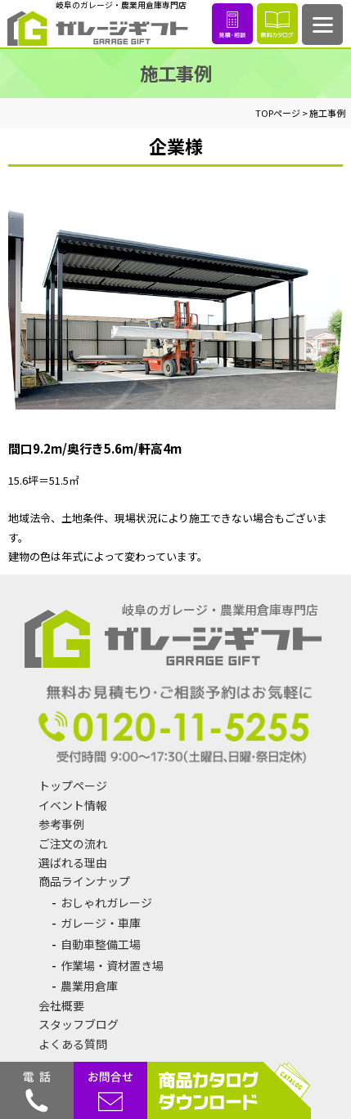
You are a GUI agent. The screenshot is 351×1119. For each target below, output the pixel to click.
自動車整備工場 (101, 944)
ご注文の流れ (72, 843)
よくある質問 (72, 1044)
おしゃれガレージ (106, 902)
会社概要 (61, 1005)
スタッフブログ (78, 1024)
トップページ (72, 785)
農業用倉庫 (89, 986)
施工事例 (327, 112)
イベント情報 (72, 805)
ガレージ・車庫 (101, 923)
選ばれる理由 (72, 862)
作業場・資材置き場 (112, 965)
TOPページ (277, 112)
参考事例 (61, 824)
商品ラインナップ (84, 881)
